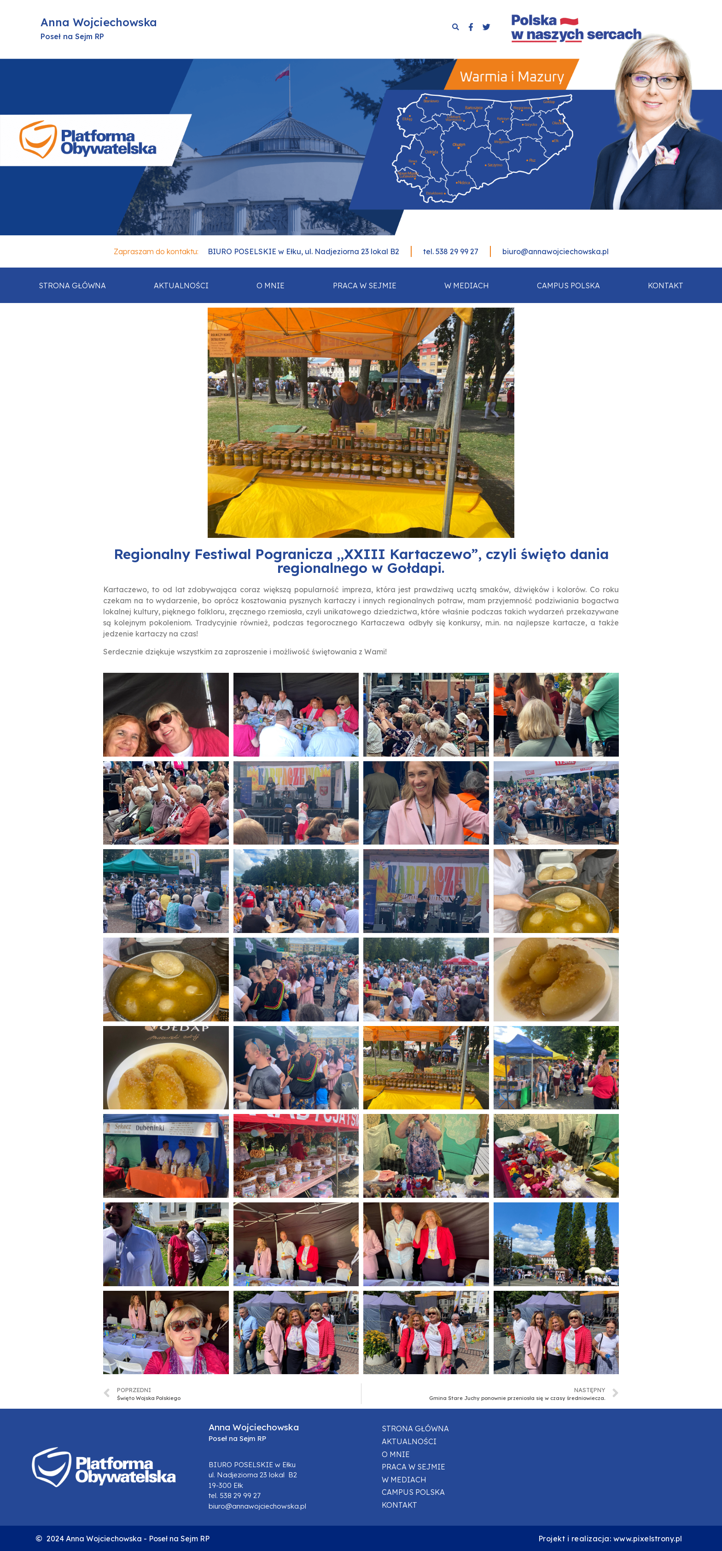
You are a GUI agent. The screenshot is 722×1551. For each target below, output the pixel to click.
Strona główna (72, 285)
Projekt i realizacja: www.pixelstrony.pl (610, 1538)
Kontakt (665, 285)
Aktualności (181, 285)
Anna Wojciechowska (99, 22)
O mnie (270, 285)
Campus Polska (568, 285)
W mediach (466, 285)
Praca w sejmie (364, 285)
